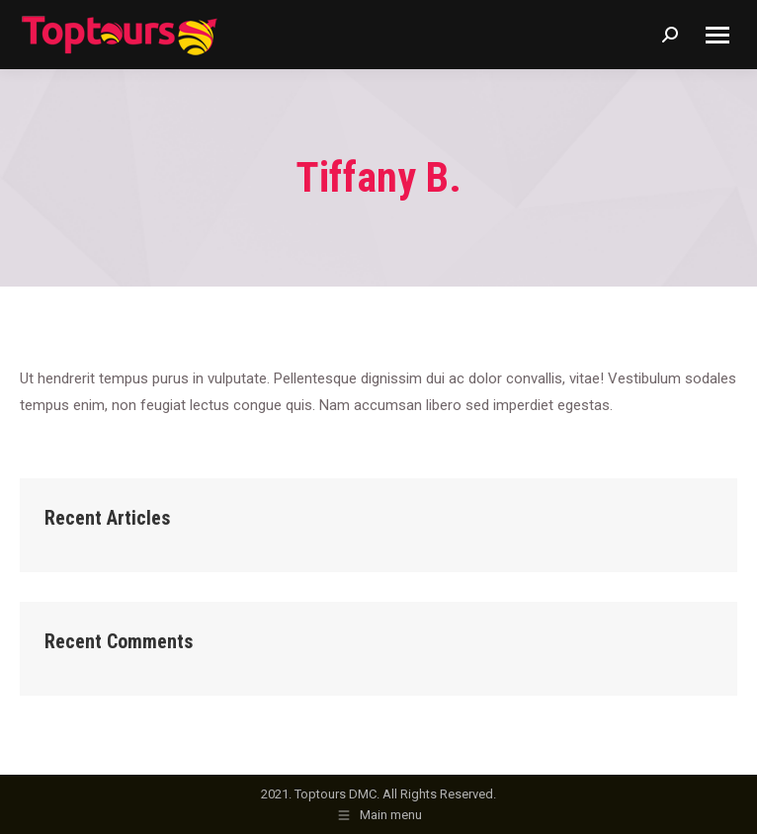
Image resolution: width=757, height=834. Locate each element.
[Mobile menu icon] (717, 35)
